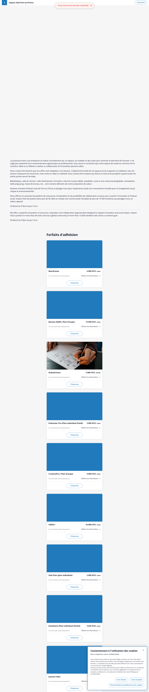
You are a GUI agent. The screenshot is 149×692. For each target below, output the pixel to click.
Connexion (141, 2)
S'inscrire (74, 156)
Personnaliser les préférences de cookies (126, 685)
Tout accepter (136, 679)
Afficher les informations (89, 150)
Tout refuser (121, 679)
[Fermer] (143, 650)
